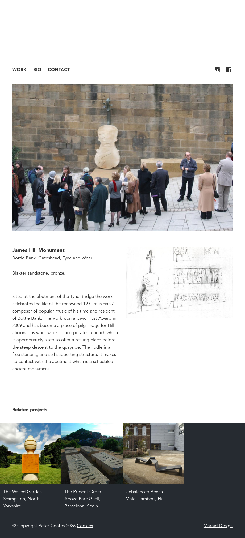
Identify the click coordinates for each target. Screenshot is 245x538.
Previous (23, 162)
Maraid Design (218, 526)
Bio (37, 70)
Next (222, 162)
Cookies (85, 526)
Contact (59, 70)
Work (19, 70)
